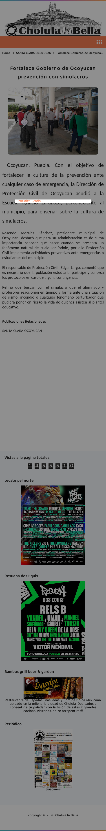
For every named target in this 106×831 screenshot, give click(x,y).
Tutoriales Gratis (28, 201)
